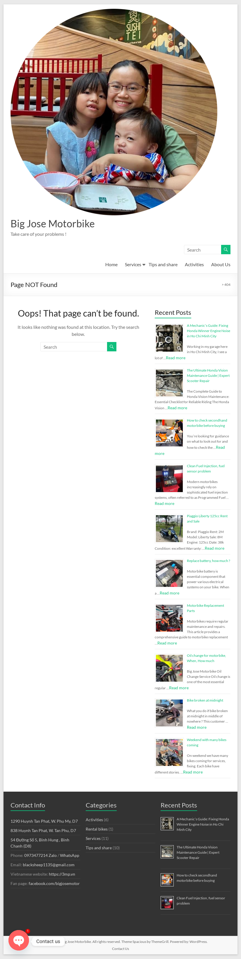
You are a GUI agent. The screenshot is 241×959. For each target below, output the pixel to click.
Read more (175, 357)
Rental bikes (97, 829)
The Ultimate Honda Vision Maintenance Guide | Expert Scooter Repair (208, 375)
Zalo (53, 855)
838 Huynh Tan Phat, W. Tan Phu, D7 (43, 830)
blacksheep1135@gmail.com (49, 864)
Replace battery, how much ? (208, 561)
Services (133, 264)
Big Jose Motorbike (55, 223)
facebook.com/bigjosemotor (54, 883)
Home (111, 264)
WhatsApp (69, 855)
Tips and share (163, 264)
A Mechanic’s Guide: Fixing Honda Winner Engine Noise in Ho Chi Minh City (208, 331)
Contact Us (120, 949)
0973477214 (36, 855)
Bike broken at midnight (205, 700)
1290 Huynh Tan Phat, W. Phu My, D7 (44, 821)
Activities (194, 264)
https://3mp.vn (62, 874)
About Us (220, 264)
